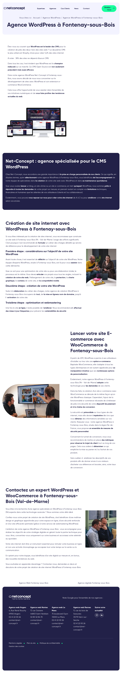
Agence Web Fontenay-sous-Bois (33, 583)
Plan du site (31, 643)
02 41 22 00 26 (15, 617)
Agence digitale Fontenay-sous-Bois (93, 583)
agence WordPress (31, 529)
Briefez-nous (107, 8)
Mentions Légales (15, 643)
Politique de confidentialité (50, 643)
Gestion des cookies (16, 646)
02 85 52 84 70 (36, 617)
